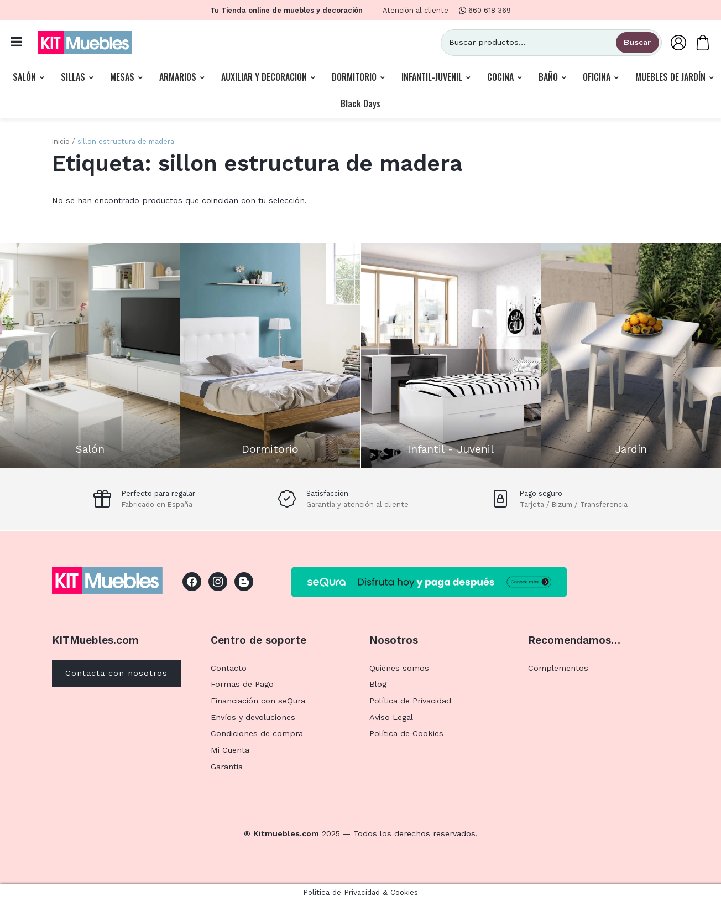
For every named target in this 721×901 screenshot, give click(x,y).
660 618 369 (485, 10)
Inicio (61, 141)
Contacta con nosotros (116, 673)
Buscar (637, 42)
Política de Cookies (406, 733)
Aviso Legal (391, 717)
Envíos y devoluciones (253, 717)
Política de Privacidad (410, 700)
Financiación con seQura (258, 700)
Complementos (558, 668)
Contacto (229, 668)
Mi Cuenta (230, 749)
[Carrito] (702, 42)
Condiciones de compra (257, 733)
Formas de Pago (242, 684)
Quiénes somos (399, 668)
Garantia (227, 766)
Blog (377, 684)
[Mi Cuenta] (678, 42)
